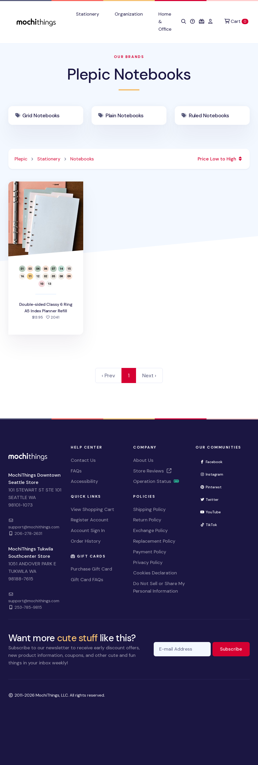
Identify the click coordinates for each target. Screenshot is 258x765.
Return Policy (147, 520)
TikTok (210, 524)
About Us (143, 460)
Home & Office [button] (164, 21)
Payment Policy (149, 552)
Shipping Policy (149, 509)
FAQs (76, 471)
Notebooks (82, 159)
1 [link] (129, 375)
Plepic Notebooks (129, 74)
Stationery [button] (87, 14)
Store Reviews (152, 471)
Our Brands (129, 56)
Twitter (211, 499)
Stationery (48, 159)
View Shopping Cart (92, 509)
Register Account (89, 520)
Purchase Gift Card (91, 569)
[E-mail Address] (182, 649)
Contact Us (83, 460)
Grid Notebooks (41, 115)
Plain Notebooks (125, 115)
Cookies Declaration (155, 573)
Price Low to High (220, 159)
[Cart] (236, 21)
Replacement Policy (154, 541)
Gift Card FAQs (87, 579)
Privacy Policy (148, 562)
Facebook (213, 461)
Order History (86, 541)
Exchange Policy (150, 530)
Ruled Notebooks (209, 115)
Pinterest (213, 486)
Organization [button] (129, 14)
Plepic (21, 159)
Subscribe (235, 648)
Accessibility (84, 481)
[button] (183, 22)
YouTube (212, 511)
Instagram (214, 474)
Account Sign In (88, 530)
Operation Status (156, 481)
